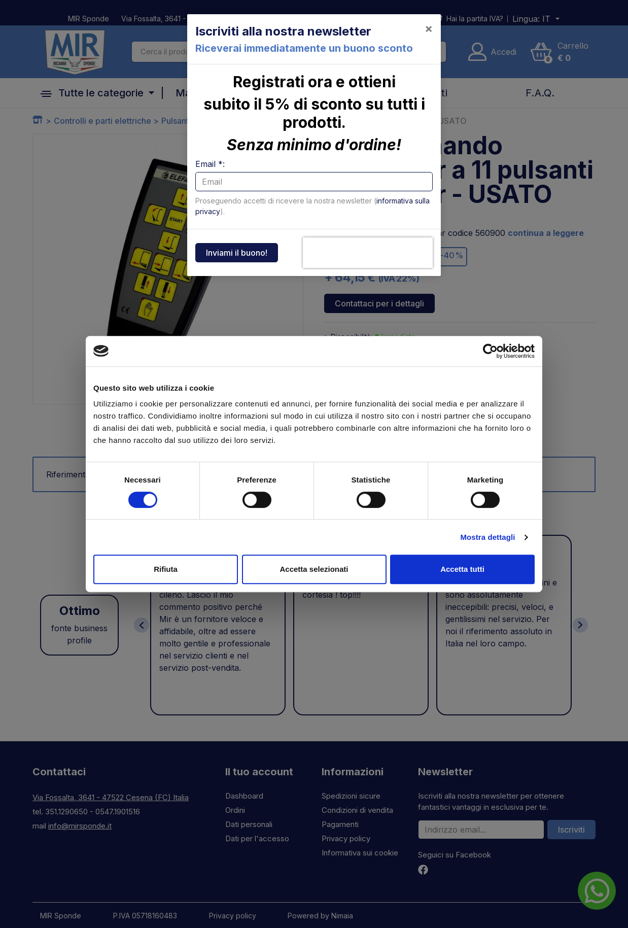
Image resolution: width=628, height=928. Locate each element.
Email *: (210, 164)
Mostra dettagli (487, 537)
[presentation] (368, 252)
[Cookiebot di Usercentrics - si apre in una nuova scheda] (490, 351)
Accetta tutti (462, 569)
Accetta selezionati (314, 569)
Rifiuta (166, 569)
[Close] (428, 28)
